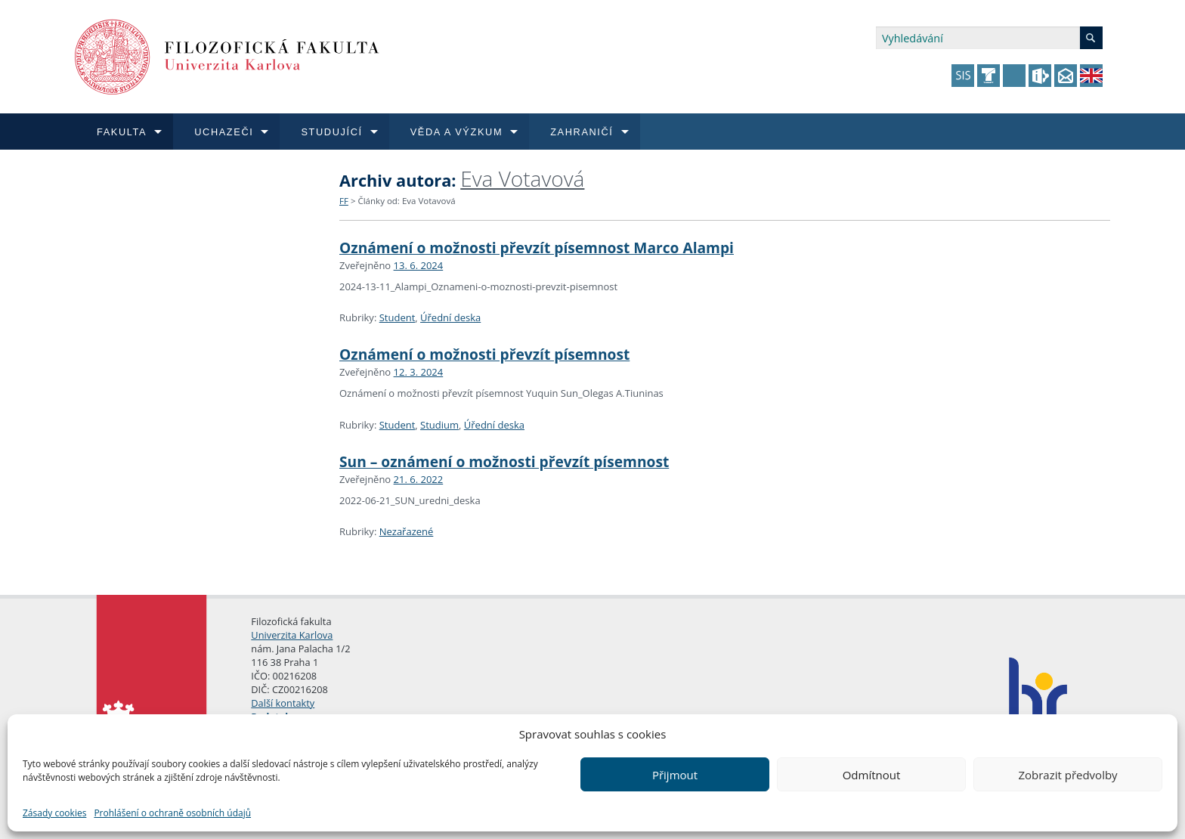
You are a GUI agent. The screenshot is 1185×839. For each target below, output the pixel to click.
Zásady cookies (54, 812)
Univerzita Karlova (292, 635)
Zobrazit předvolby (1067, 774)
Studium (439, 425)
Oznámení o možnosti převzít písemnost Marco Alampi (536, 247)
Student (397, 317)
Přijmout (675, 774)
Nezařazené (406, 531)
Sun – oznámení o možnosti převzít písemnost (504, 461)
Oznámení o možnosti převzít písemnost (484, 354)
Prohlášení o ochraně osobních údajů (172, 812)
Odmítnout (872, 774)
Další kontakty (282, 703)
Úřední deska (450, 317)
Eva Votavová (522, 178)
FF (343, 200)
